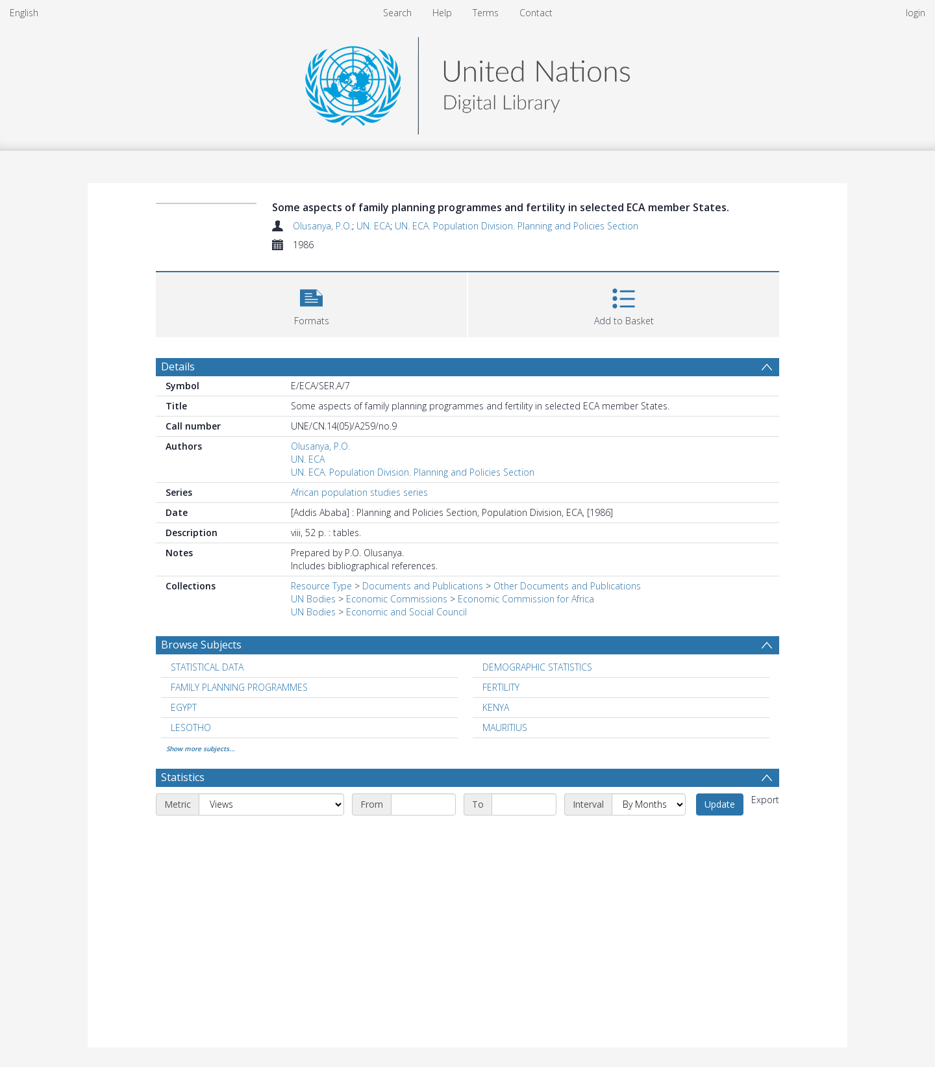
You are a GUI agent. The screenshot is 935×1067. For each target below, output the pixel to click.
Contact (536, 12)
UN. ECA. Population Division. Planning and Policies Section (516, 226)
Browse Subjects (201, 644)
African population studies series (359, 492)
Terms (486, 12)
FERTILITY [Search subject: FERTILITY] (500, 687)
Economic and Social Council (406, 612)
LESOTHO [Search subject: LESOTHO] (191, 727)
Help (442, 12)
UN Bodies (313, 599)
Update (719, 804)
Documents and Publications (422, 586)
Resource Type (321, 586)
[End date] (524, 804)
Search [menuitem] (397, 12)
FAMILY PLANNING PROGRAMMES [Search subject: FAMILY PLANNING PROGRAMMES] (239, 687)
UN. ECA (373, 226)
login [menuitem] (915, 12)
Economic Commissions (396, 599)
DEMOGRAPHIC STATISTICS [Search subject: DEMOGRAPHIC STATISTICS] (537, 667)
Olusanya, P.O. (322, 226)
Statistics (183, 777)
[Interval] (649, 804)
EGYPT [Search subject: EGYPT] (184, 707)
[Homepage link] (467, 82)
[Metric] (271, 804)
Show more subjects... (200, 748)
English (24, 12)
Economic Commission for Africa (526, 599)
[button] (311, 303)
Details (178, 366)
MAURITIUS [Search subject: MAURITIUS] (504, 727)
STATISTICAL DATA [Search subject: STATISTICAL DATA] (207, 667)
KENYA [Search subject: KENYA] (495, 707)
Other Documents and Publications (567, 586)
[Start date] (423, 804)
